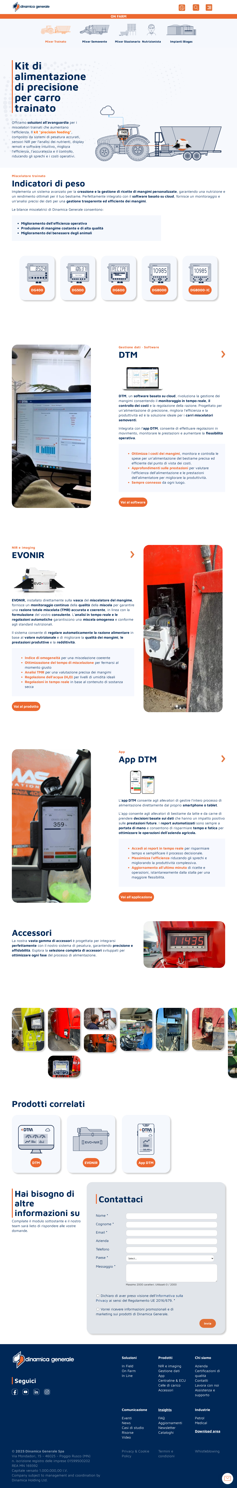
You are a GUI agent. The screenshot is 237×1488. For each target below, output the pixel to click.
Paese (102, 1257)
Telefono (102, 1249)
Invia (207, 1323)
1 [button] (180, 708)
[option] (51, 426)
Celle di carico (169, 1385)
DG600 (119, 290)
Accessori (165, 1390)
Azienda (102, 1241)
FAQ (161, 1418)
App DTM (145, 1163)
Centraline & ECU (172, 1380)
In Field (127, 1366)
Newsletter (167, 1428)
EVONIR (91, 1163)
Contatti (201, 1380)
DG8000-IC (200, 290)
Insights (165, 1410)
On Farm (129, 1371)
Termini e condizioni (166, 1453)
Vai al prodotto (26, 706)
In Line (127, 1376)
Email (101, 1232)
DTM (36, 1163)
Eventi (127, 1418)
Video (126, 1437)
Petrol (199, 1418)
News (126, 1423)
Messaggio (106, 1266)
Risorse (127, 1432)
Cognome (105, 1224)
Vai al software (133, 502)
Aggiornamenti (170, 1423)
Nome (102, 1215)
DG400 (37, 290)
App (161, 1376)
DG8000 (159, 290)
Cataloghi (166, 1432)
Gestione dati (169, 1371)
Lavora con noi (207, 1385)
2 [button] (184, 708)
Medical (201, 1423)
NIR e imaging (169, 1366)
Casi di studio (133, 1428)
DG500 (78, 290)
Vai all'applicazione (136, 897)
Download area (207, 1431)
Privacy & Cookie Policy (135, 1453)
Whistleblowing (207, 1451)
